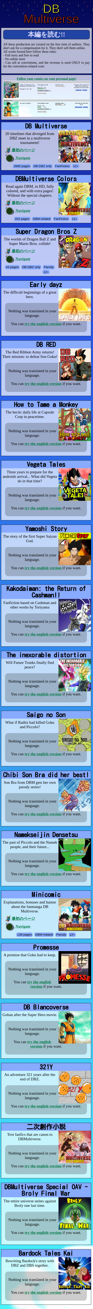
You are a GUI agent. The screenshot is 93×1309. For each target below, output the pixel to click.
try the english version (43, 324)
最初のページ (20, 150)
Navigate (17, 158)
